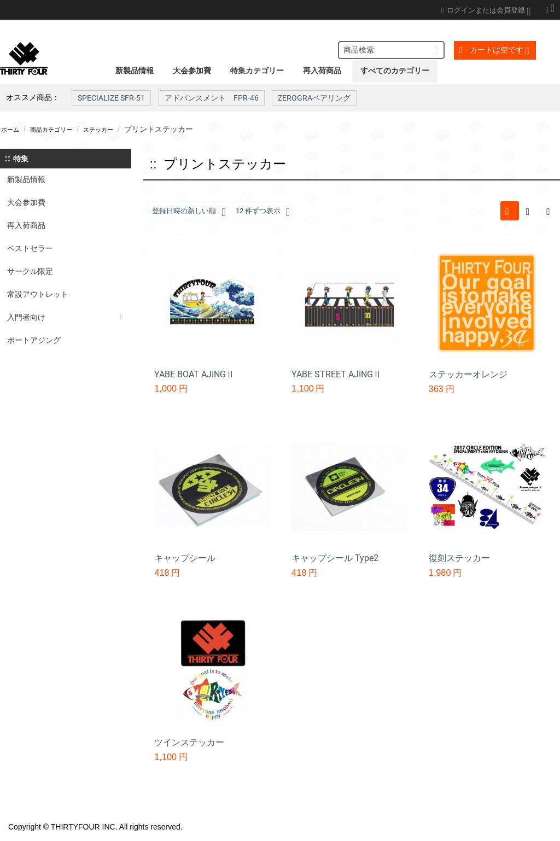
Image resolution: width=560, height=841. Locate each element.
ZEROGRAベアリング (314, 98)
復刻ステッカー (459, 558)
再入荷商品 (322, 70)
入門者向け (26, 317)
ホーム (12, 129)
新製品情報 (134, 70)
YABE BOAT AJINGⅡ (194, 375)
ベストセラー (30, 248)
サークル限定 (30, 271)
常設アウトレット (37, 294)
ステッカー (119, 129)
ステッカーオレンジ (468, 375)
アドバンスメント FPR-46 (212, 98)
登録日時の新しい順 (191, 212)
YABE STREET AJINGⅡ (336, 375)
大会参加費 (192, 70)
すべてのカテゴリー (394, 70)
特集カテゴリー (257, 70)
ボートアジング (34, 340)
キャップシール (184, 558)
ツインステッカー (189, 743)
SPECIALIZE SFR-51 (111, 98)
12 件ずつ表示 (270, 212)
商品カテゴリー (62, 129)
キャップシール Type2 (334, 558)
